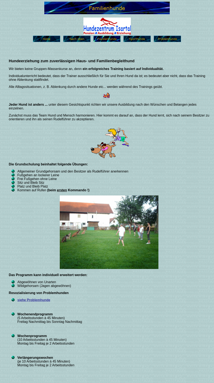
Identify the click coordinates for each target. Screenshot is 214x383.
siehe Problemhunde (33, 300)
